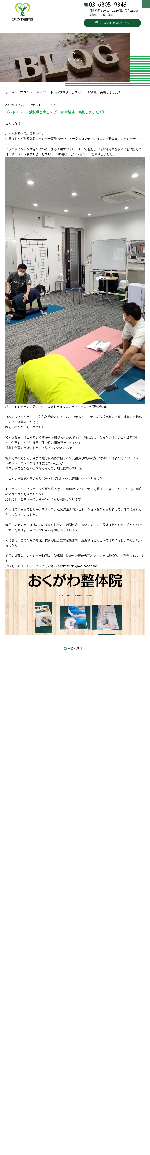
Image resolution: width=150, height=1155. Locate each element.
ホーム (9, 92)
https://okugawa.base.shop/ (79, 566)
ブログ (24, 92)
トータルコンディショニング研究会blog (80, 406)
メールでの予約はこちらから (114, 23)
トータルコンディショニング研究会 (93, 138)
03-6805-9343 (105, 5)
